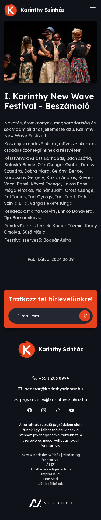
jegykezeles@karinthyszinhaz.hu (50, 399)
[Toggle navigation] (92, 10)
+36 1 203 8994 (50, 378)
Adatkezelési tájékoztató (50, 469)
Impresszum (51, 474)
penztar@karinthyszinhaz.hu (50, 389)
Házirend (50, 479)
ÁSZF (50, 464)
